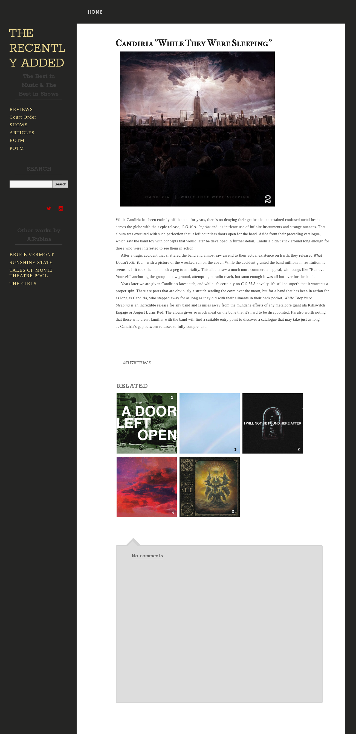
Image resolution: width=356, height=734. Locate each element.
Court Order (23, 117)
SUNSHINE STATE (31, 262)
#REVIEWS (137, 363)
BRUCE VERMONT (32, 254)
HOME (95, 12)
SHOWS (19, 124)
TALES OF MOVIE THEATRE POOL (31, 273)
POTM (17, 148)
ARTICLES (22, 132)
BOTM (17, 140)
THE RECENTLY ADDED (37, 48)
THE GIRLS (23, 283)
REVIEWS (21, 109)
